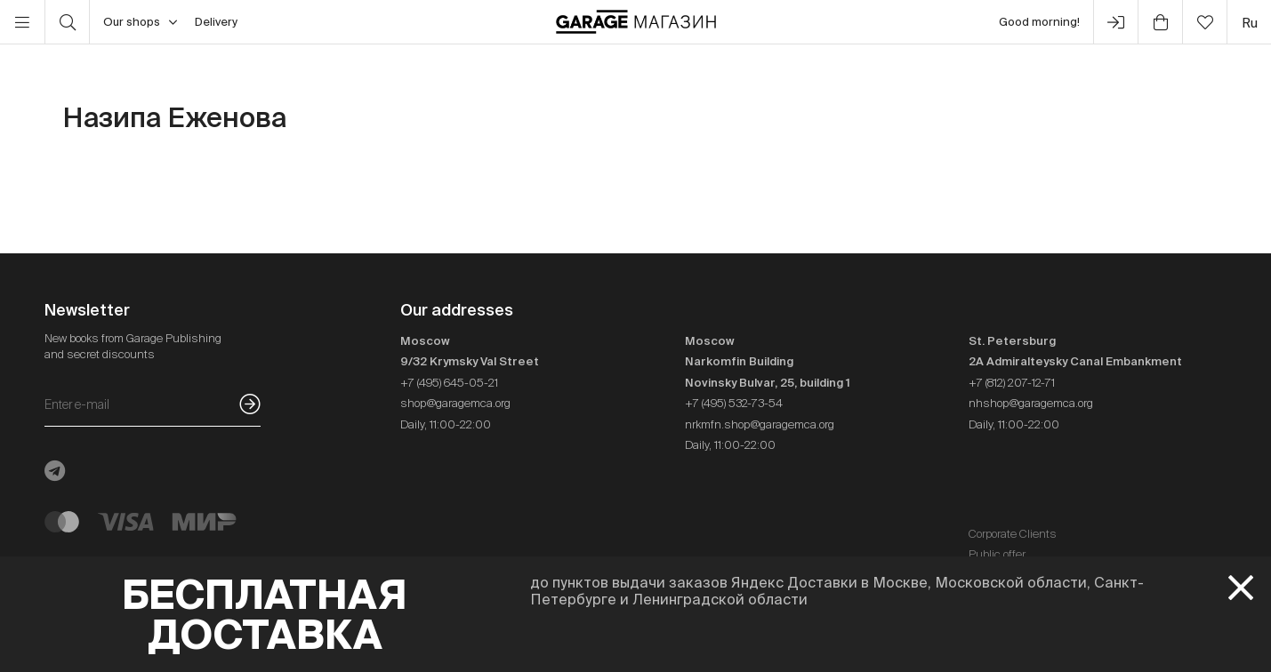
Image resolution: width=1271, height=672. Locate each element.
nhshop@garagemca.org (1031, 403)
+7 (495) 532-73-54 (734, 403)
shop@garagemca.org (455, 403)
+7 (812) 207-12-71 (1012, 382)
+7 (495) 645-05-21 (449, 382)
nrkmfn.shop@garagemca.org (759, 424)
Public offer (997, 554)
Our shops (140, 22)
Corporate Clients (1013, 533)
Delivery (216, 21)
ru (1250, 22)
